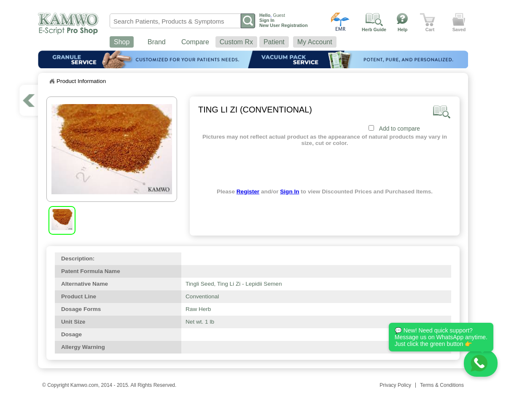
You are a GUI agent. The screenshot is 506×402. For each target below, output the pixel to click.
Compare (195, 42)
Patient (274, 42)
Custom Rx (236, 42)
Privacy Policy (395, 385)
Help (402, 29)
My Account (314, 42)
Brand (157, 42)
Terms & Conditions (442, 385)
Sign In (289, 191)
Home (51, 81)
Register (248, 191)
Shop (121, 42)
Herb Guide (374, 29)
